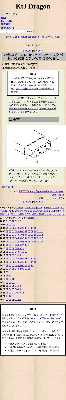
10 (13, 221)
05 (19, 231)
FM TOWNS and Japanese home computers (41, 191)
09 (10, 221)
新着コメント (8, 28)
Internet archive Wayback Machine (42, 318)
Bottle (58, 211)
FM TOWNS (47, 37)
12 (19, 221)
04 (16, 228)
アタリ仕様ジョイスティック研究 (33, 88)
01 (7, 224)
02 (10, 224)
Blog (8, 37)
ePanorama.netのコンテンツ (23, 108)
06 (19, 228)
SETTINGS (6, 21)
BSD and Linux (51, 207)
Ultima (16, 37)
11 (16, 221)
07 (26, 231)
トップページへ (9, 14)
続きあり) (8, 187)
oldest (39, 51)
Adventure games (30, 37)
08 (7, 221)
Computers (48, 211)
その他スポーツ (12, 218)
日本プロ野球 (17, 214)
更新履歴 (5, 24)
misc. (57, 37)
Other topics (58, 195)
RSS (3, 17)
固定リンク (44, 198)
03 (13, 224)
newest (27, 51)
